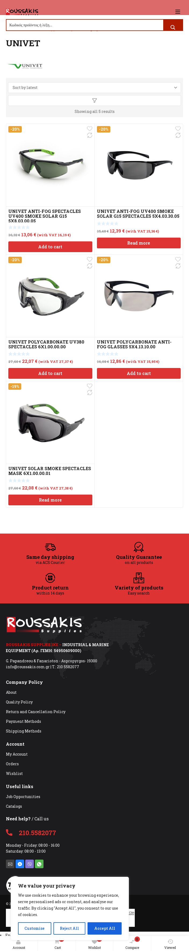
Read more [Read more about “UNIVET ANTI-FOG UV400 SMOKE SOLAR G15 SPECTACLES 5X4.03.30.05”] (138, 243)
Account (19, 944)
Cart (58, 943)
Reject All (69, 928)
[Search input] (85, 25)
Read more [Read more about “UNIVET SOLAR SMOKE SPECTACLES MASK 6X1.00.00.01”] (50, 500)
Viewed (170, 944)
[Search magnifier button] (173, 27)
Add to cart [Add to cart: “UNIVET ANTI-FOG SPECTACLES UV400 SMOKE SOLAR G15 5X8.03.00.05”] (50, 246)
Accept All (104, 928)
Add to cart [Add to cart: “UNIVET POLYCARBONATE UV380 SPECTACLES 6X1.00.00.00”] (50, 373)
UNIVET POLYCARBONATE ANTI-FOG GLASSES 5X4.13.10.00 (134, 344)
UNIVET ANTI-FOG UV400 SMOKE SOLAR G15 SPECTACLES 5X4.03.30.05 (138, 213)
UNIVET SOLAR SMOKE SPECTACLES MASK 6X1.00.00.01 (49, 471)
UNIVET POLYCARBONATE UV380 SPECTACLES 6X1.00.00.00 (46, 344)
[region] (70, 908)
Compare (132, 943)
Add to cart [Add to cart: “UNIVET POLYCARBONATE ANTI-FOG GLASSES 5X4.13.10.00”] (139, 373)
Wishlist (95, 943)
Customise (34, 928)
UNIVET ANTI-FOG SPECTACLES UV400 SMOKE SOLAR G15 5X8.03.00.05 (44, 216)
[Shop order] (94, 87)
